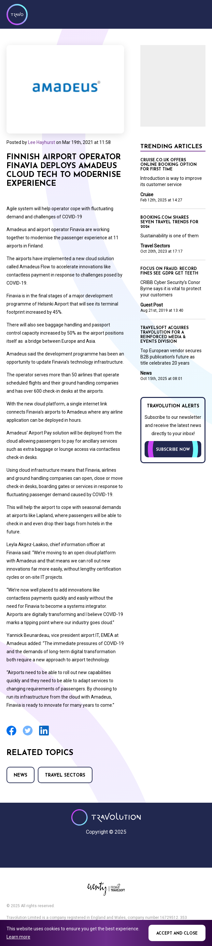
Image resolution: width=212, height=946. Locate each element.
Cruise (146, 195)
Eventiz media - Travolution (106, 888)
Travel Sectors (65, 775)
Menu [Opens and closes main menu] (199, 14)
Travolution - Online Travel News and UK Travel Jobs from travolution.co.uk (106, 817)
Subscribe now (173, 450)
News (20, 775)
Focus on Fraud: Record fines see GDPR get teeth (169, 271)
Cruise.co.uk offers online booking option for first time (168, 164)
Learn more (18, 936)
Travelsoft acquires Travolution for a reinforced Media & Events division (164, 335)
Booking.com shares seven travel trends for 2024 (169, 222)
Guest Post (151, 305)
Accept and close (177, 934)
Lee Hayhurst (41, 142)
